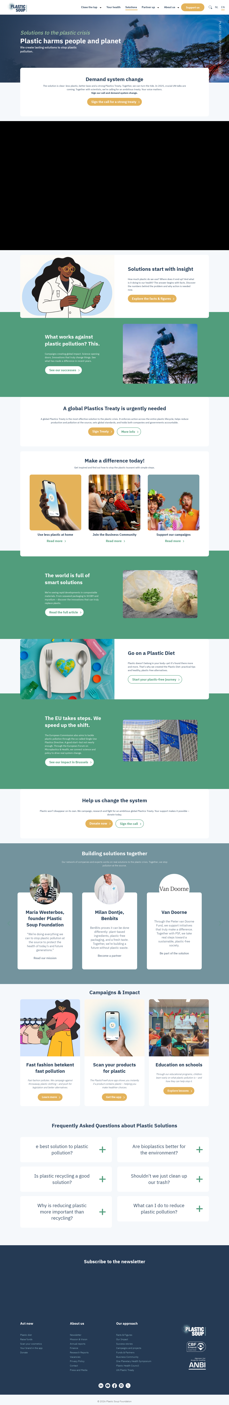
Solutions (128, 7)
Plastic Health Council (127, 1362)
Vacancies (75, 1353)
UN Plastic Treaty (125, 1367)
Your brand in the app (31, 1345)
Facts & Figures (124, 1331)
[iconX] (128, 1382)
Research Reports (79, 1349)
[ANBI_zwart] (194, 1361)
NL (216, 7)
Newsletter (75, 1331)
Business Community (127, 1353)
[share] (101, 1382)
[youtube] (107, 1382)
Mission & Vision (78, 1336)
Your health (110, 7)
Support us (193, 7)
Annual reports (77, 1340)
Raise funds (26, 1336)
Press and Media (78, 1367)
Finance (74, 1345)
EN (223, 7)
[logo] (194, 1344)
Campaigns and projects (128, 1345)
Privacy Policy (77, 1358)
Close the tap (86, 7)
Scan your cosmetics (31, 1340)
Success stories (124, 1340)
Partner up (145, 7)
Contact (74, 1362)
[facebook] (114, 1382)
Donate (24, 1349)
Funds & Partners (125, 1349)
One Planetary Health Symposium (133, 1358)
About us (166, 7)
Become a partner (109, 953)
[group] (55, 508)
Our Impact (122, 1336)
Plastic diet (26, 1331)
